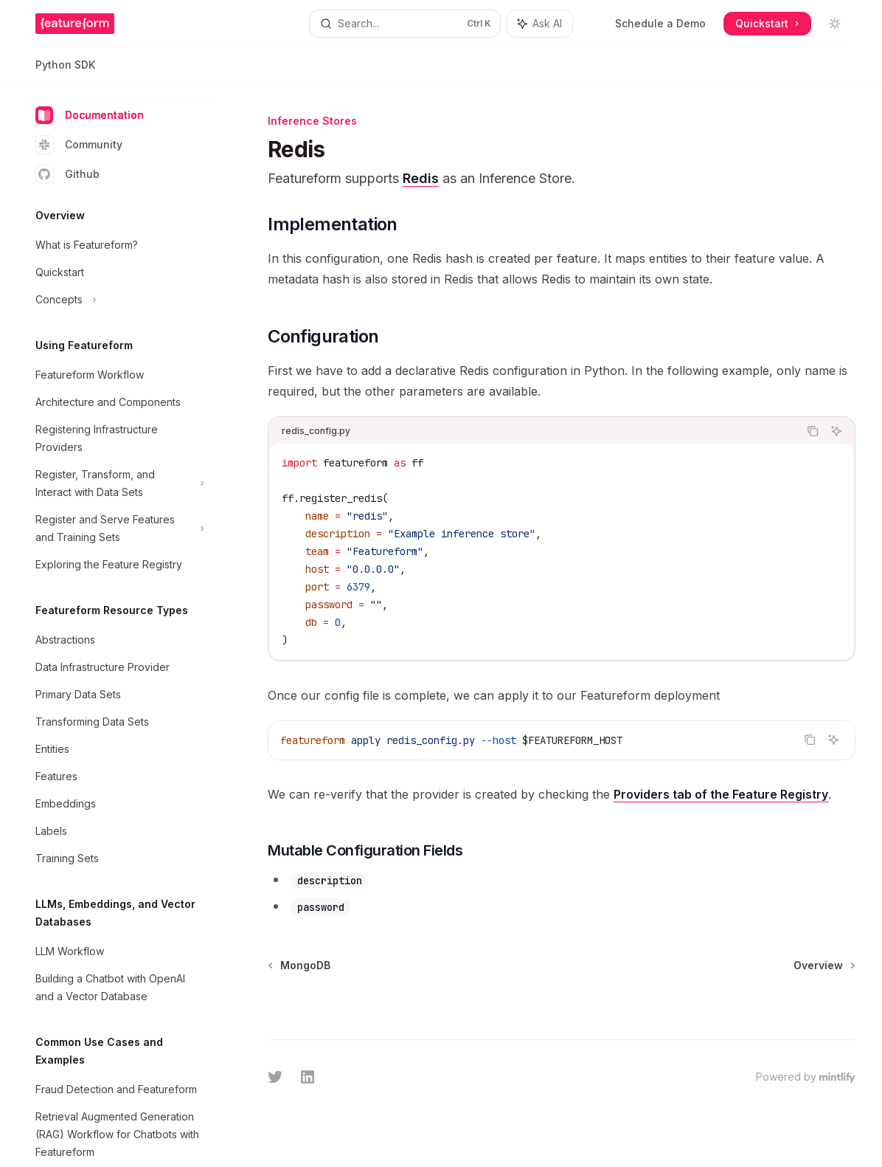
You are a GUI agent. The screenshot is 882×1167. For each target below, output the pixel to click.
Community (78, 145)
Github (67, 174)
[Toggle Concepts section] (118, 299)
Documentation (89, 115)
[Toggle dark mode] (835, 23)
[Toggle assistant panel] (539, 23)
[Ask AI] (836, 431)
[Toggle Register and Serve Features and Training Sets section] (118, 528)
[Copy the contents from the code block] (812, 431)
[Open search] (405, 23)
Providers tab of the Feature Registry (721, 794)
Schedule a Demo (660, 23)
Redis (421, 178)
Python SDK (65, 70)
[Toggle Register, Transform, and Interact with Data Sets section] (118, 483)
